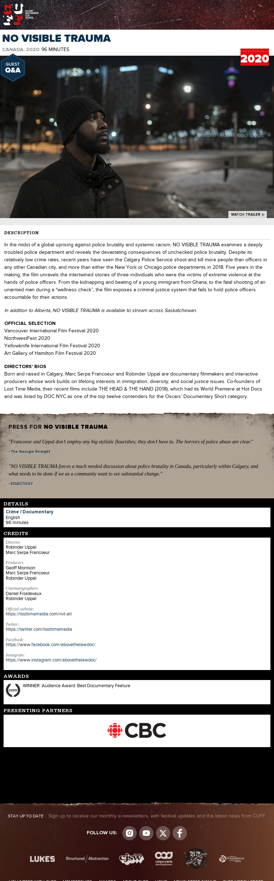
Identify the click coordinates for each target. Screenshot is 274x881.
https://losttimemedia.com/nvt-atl (39, 614)
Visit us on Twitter (163, 833)
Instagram (129, 833)
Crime (12, 512)
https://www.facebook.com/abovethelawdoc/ (50, 645)
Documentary (38, 512)
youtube (146, 833)
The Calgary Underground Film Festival (21, 5)
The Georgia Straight (30, 451)
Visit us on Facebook (180, 833)
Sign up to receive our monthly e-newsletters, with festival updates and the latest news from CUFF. (137, 816)
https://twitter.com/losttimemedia (39, 629)
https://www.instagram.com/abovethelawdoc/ (51, 660)
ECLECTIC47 (22, 483)
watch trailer (245, 214)
